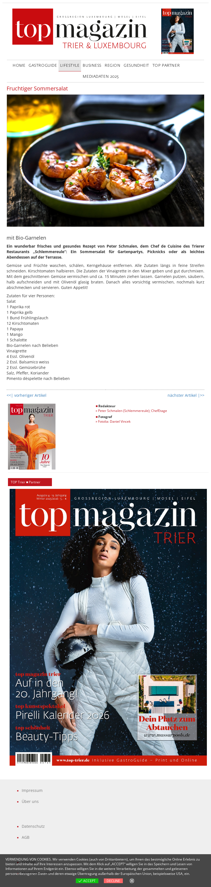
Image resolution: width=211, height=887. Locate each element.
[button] (108, 627)
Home (19, 66)
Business (92, 66)
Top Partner (166, 66)
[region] (108, 627)
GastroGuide (43, 66)
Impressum (32, 790)
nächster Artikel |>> (186, 395)
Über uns (30, 801)
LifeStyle (69, 66)
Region (112, 66)
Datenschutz (33, 826)
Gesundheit (136, 66)
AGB (25, 837)
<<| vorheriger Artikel (26, 395)
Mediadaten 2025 (101, 77)
